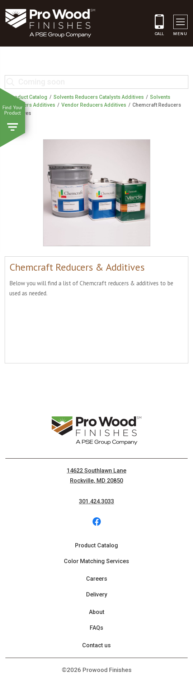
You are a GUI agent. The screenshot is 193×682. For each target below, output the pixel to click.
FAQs (96, 627)
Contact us (96, 645)
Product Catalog (28, 97)
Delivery (96, 594)
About (96, 612)
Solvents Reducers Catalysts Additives (98, 97)
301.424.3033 (96, 501)
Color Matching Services (96, 561)
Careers (96, 578)
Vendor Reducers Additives (93, 105)
